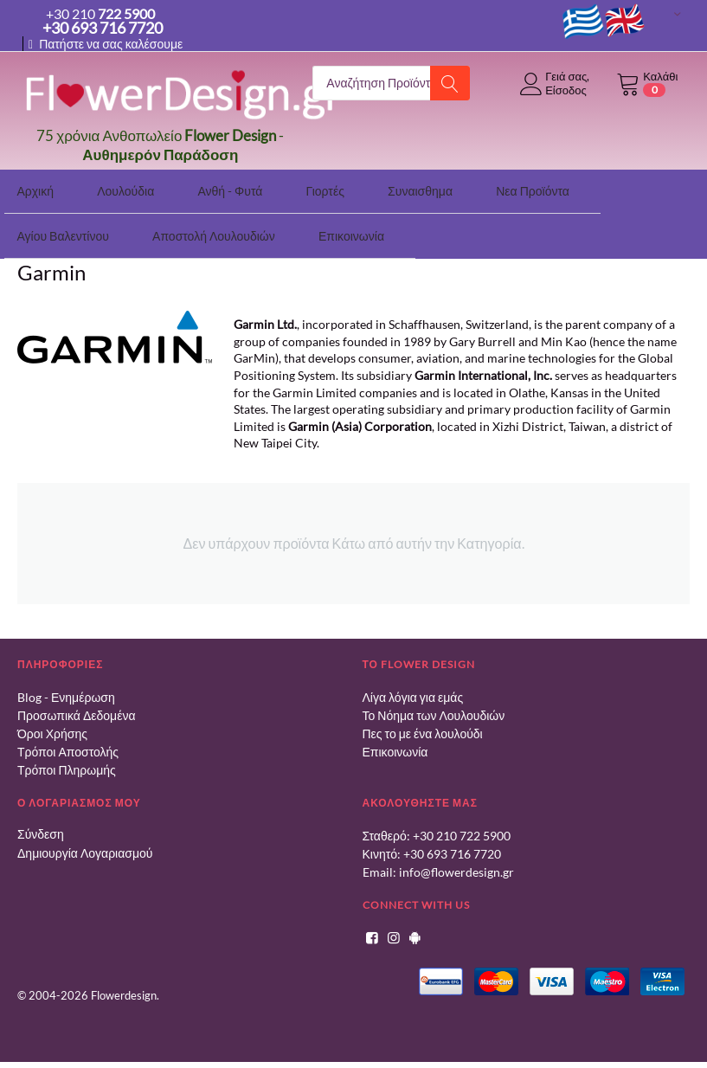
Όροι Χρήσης (52, 724)
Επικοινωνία (395, 743)
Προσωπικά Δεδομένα (76, 706)
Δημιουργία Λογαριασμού (84, 844)
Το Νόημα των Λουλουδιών (434, 706)
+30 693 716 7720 (452, 845)
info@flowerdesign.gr (456, 863)
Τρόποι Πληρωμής (66, 761)
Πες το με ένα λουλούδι (423, 724)
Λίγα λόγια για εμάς (413, 688)
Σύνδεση (40, 825)
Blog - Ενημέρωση (66, 688)
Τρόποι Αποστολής (68, 743)
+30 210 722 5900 (462, 827)
